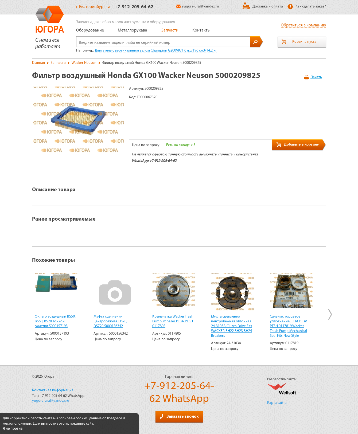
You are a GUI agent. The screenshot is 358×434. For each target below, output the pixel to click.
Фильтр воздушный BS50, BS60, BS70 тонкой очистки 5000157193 (55, 321)
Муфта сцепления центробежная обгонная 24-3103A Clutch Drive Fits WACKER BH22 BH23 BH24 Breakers (231, 326)
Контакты (201, 30)
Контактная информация (52, 390)
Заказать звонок (179, 416)
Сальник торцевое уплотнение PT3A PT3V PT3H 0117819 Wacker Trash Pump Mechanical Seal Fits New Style (288, 326)
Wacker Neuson (84, 63)
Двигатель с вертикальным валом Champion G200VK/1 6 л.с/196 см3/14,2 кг (156, 51)
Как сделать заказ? (310, 7)
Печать (316, 77)
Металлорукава (132, 30)
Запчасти (169, 30)
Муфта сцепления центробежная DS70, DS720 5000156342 (110, 321)
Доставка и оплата (267, 7)
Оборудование (90, 30)
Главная (38, 63)
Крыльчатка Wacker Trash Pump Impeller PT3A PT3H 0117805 (172, 321)
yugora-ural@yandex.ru (197, 7)
